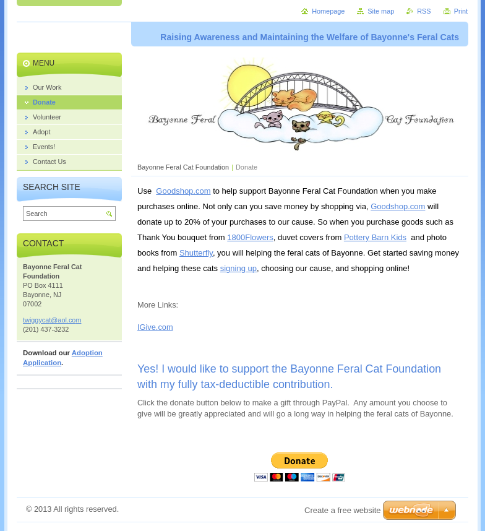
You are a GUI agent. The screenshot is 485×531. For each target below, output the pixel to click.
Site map (380, 11)
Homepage (328, 11)
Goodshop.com (183, 191)
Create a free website (342, 510)
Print (461, 11)
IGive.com (155, 327)
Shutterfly (196, 252)
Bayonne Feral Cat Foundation (183, 167)
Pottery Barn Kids (375, 237)
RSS (424, 11)
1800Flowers (250, 237)
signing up (238, 268)
